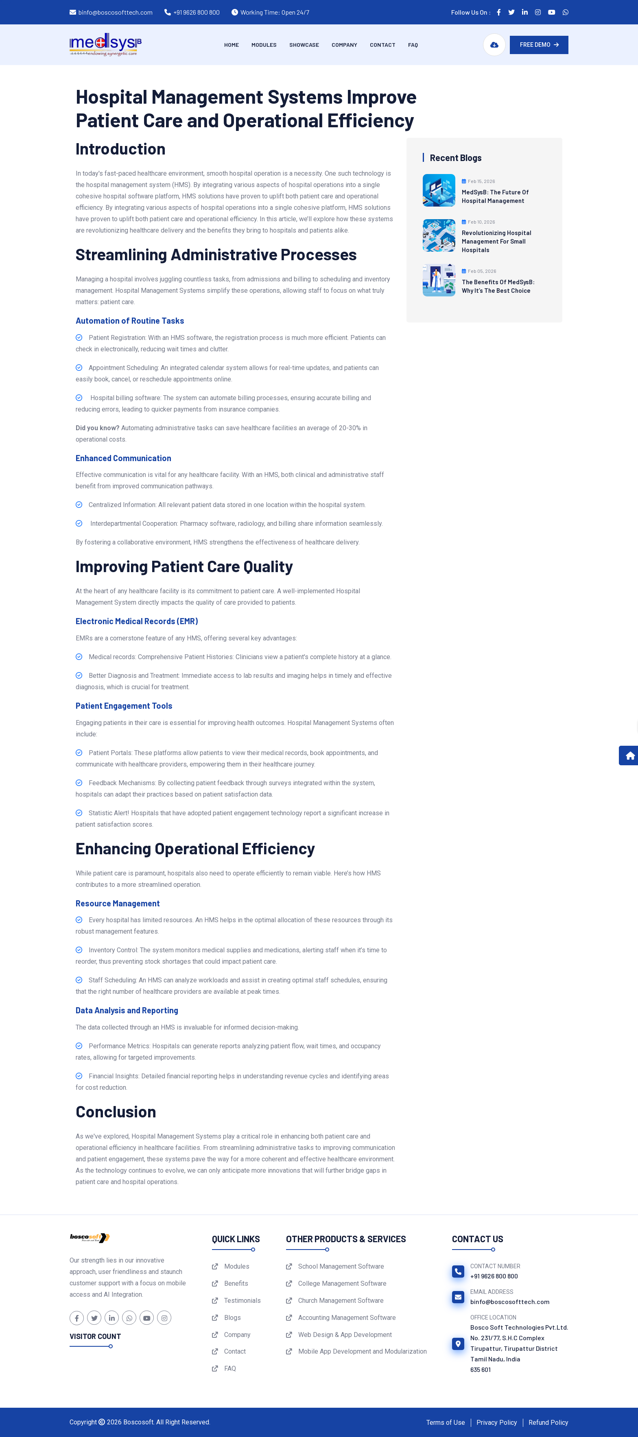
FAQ (413, 44)
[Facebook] (77, 1318)
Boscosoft (138, 1422)
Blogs (232, 1318)
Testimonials (242, 1300)
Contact (382, 44)
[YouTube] (147, 1318)
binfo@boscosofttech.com (116, 12)
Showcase (304, 44)
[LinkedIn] (112, 1318)
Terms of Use (445, 1422)
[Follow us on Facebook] (499, 12)
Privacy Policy (496, 1422)
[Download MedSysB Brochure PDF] (494, 44)
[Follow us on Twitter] (511, 12)
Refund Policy (548, 1422)
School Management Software (341, 1266)
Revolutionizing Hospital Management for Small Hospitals (496, 241)
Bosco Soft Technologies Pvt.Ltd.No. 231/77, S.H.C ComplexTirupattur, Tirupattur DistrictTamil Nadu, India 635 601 (519, 1348)
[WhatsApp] (129, 1318)
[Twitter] (94, 1318)
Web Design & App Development (345, 1335)
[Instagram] (164, 1318)
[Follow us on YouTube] (551, 12)
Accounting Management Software (347, 1318)
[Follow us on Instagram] (538, 12)
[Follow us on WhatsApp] (565, 12)
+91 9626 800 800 (196, 12)
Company (344, 44)
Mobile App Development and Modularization (362, 1352)
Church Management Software (341, 1300)
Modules (264, 44)
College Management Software (342, 1283)
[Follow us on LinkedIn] (525, 12)
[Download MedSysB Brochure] (494, 44)
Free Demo (539, 44)
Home (231, 44)
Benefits (236, 1283)
